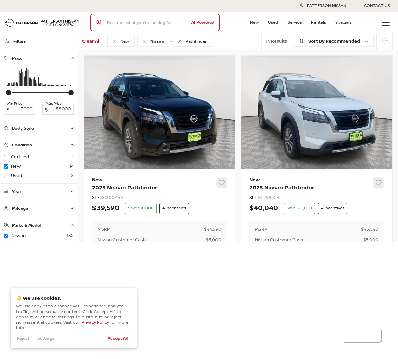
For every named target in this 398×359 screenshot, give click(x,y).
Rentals (318, 22)
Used (273, 22)
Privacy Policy (95, 322)
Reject (23, 338)
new (42, 166)
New (254, 22)
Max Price (54, 103)
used (42, 175)
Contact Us (377, 5)
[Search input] (155, 22)
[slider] (8, 92)
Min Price (14, 103)
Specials (343, 22)
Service (295, 22)
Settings (46, 338)
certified (42, 157)
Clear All (91, 41)
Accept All (118, 338)
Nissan (42, 235)
